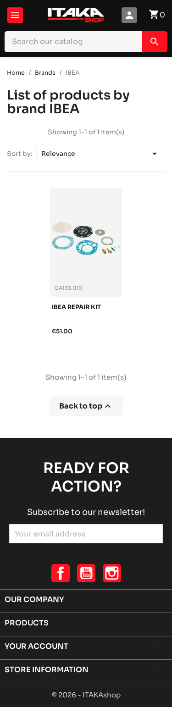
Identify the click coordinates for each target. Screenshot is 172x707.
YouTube (86, 573)
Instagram (112, 573)
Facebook (60, 573)
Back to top (86, 406)
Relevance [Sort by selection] (100, 153)
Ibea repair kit (76, 307)
